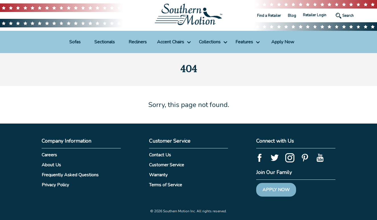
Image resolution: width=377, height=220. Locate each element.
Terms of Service (165, 185)
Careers (49, 155)
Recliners (138, 42)
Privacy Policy (55, 185)
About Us (51, 165)
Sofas (75, 42)
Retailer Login (314, 15)
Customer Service (166, 165)
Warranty (158, 175)
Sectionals (104, 42)
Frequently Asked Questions (70, 175)
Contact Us (160, 155)
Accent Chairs (170, 42)
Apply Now (282, 42)
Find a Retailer (269, 15)
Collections (210, 42)
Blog (292, 15)
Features (244, 42)
